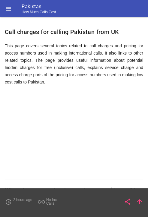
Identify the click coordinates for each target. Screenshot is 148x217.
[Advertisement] (74, 132)
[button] (8, 8)
